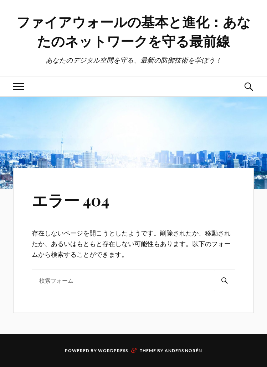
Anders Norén (183, 350)
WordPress (113, 350)
